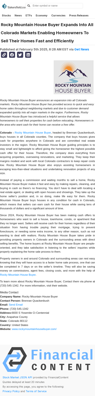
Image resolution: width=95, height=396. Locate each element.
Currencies (58, 15)
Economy (42, 15)
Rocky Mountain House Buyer (33, 132)
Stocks (6, 15)
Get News (81, 49)
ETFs (29, 15)
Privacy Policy (11, 391)
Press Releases (78, 15)
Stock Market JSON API (17, 377)
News (18, 15)
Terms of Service (36, 391)
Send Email (16, 304)
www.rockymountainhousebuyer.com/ (34, 329)
